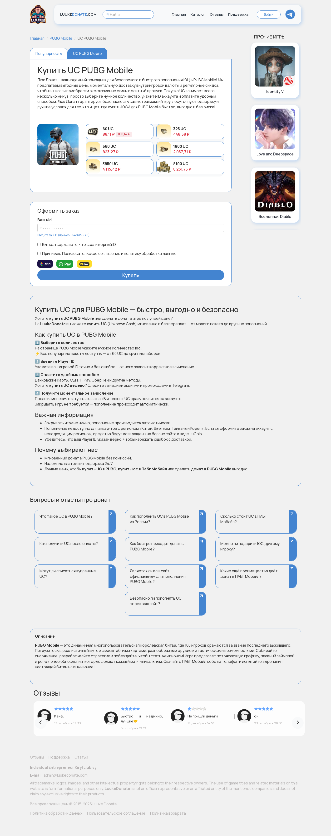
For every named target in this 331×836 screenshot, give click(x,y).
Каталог (198, 14)
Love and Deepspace (275, 154)
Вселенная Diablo (275, 216)
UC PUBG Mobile (87, 53)
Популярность (48, 53)
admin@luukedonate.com (66, 775)
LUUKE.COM (78, 14)
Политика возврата (168, 813)
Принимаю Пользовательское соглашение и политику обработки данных (106, 253)
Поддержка (238, 14)
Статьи (81, 757)
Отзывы (216, 14)
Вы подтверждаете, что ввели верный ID (76, 244)
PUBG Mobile (61, 38)
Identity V (275, 91)
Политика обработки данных (56, 813)
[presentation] (41, 723)
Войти (268, 14)
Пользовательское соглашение (116, 813)
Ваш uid (44, 219)
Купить (130, 275)
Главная (179, 14)
